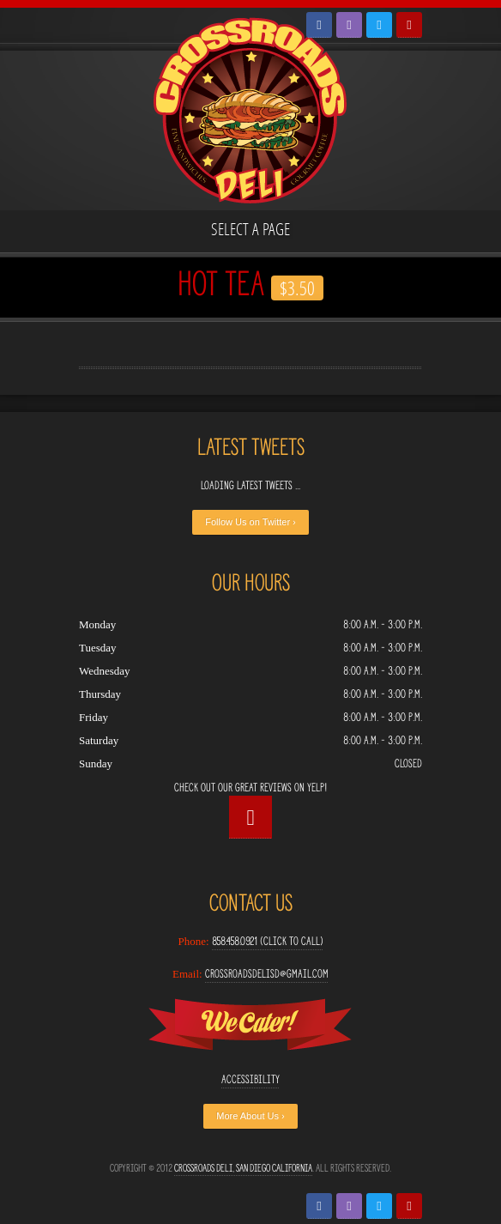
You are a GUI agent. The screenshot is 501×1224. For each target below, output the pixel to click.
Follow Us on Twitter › (250, 522)
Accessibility (250, 1079)
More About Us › (250, 1116)
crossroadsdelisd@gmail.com (267, 974)
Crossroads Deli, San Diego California (243, 1168)
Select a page (250, 228)
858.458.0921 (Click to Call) (267, 941)
